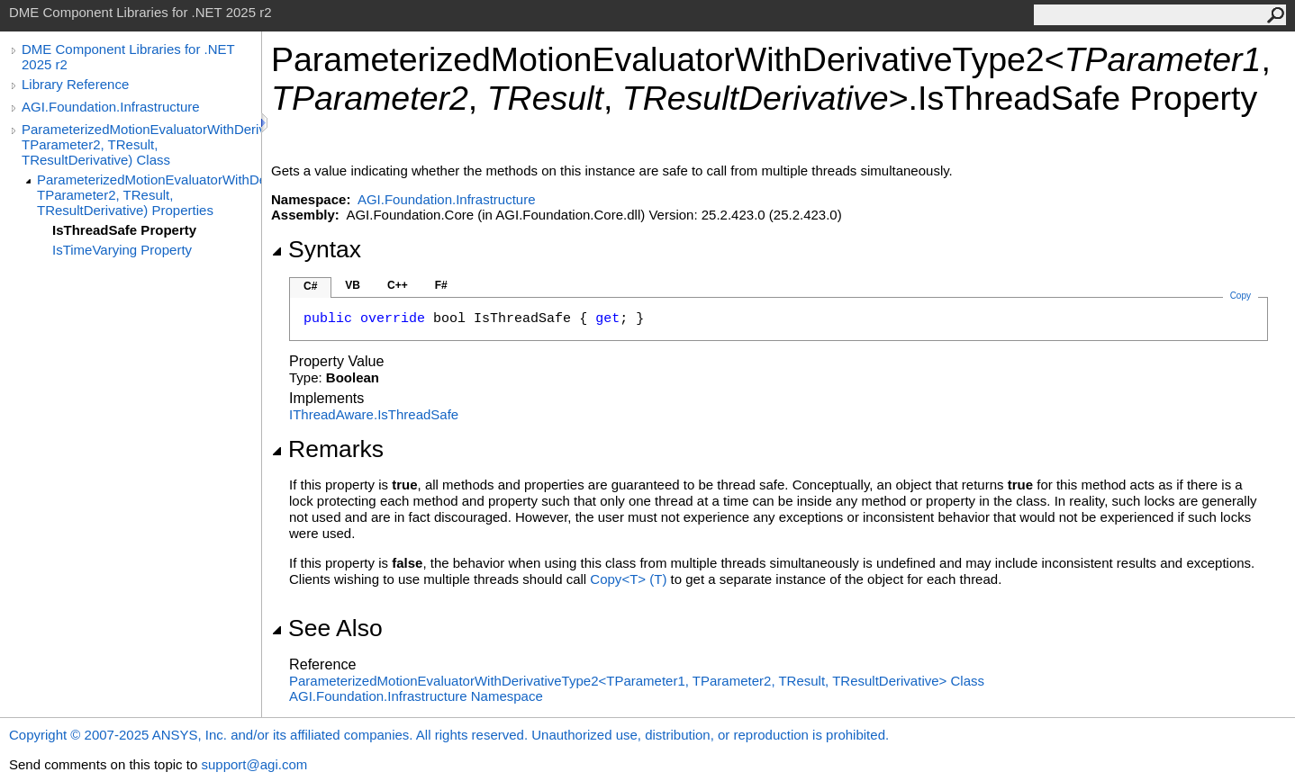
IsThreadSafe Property (124, 230)
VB (352, 285)
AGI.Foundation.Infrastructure (111, 106)
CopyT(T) (628, 579)
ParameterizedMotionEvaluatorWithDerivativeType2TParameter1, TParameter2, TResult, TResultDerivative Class (636, 680)
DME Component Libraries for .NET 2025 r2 (128, 56)
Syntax (316, 249)
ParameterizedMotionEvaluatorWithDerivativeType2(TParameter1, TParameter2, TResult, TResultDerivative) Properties (149, 195)
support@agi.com (254, 764)
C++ (397, 285)
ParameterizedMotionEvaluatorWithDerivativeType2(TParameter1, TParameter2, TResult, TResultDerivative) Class (141, 144)
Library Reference (75, 84)
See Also (327, 628)
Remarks (327, 448)
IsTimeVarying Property (122, 249)
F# (441, 285)
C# (310, 286)
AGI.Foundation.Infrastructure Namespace (416, 696)
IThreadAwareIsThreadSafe (373, 414)
